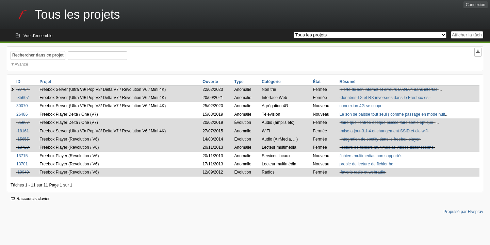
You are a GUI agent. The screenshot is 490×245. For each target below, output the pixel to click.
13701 (22, 164)
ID (18, 81)
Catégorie (271, 81)
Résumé (348, 81)
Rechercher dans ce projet (38, 55)
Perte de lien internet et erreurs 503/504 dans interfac (389, 89)
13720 (23, 147)
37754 (23, 89)
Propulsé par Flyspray (463, 211)
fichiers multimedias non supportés (371, 155)
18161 (23, 131)
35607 (23, 97)
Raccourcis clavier (30, 198)
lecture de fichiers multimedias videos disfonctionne (387, 147)
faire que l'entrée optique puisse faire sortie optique (387, 122)
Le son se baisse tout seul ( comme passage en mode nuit (392, 114)
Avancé (21, 64)
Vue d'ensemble (37, 35)
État (317, 81)
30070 (22, 105)
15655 (23, 139)
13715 (22, 155)
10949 (23, 172)
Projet (45, 81)
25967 (23, 122)
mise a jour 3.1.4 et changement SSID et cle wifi (384, 131)
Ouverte (210, 81)
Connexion (475, 4)
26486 (22, 114)
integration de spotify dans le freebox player (380, 139)
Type (239, 81)
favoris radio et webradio (363, 172)
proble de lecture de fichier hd (366, 164)
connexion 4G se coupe (361, 105)
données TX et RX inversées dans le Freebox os (385, 97)
